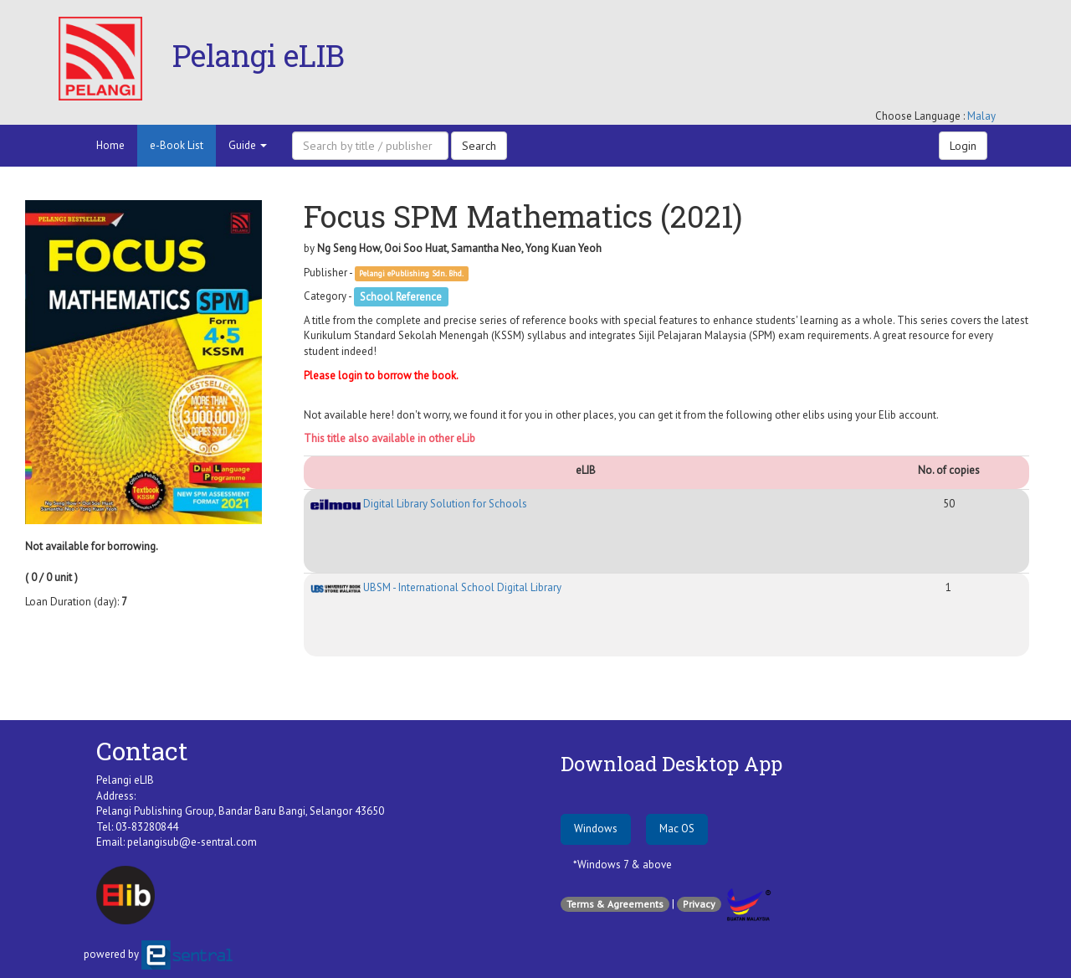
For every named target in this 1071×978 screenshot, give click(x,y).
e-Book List (176, 145)
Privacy (699, 904)
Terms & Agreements (615, 904)
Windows (595, 828)
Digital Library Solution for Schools (418, 504)
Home (110, 145)
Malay (981, 116)
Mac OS (676, 828)
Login (963, 145)
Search (479, 145)
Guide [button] (247, 145)
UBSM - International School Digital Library (435, 587)
